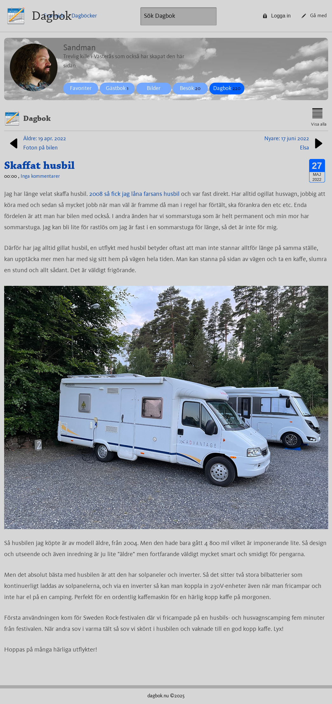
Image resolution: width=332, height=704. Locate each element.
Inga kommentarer (40, 176)
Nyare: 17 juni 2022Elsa (294, 143)
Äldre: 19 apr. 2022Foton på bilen (36, 143)
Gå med (314, 15)
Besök (190, 88)
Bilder (153, 88)
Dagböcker (84, 16)
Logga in (277, 15)
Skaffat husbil (39, 165)
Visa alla (319, 117)
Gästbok (117, 88)
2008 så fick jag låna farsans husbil (134, 194)
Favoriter (80, 88)
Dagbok (51, 16)
